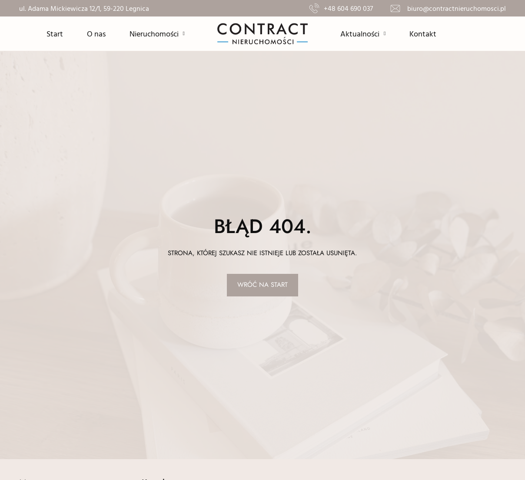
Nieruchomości (157, 33)
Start (55, 33)
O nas (96, 33)
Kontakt (422, 33)
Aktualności (362, 33)
